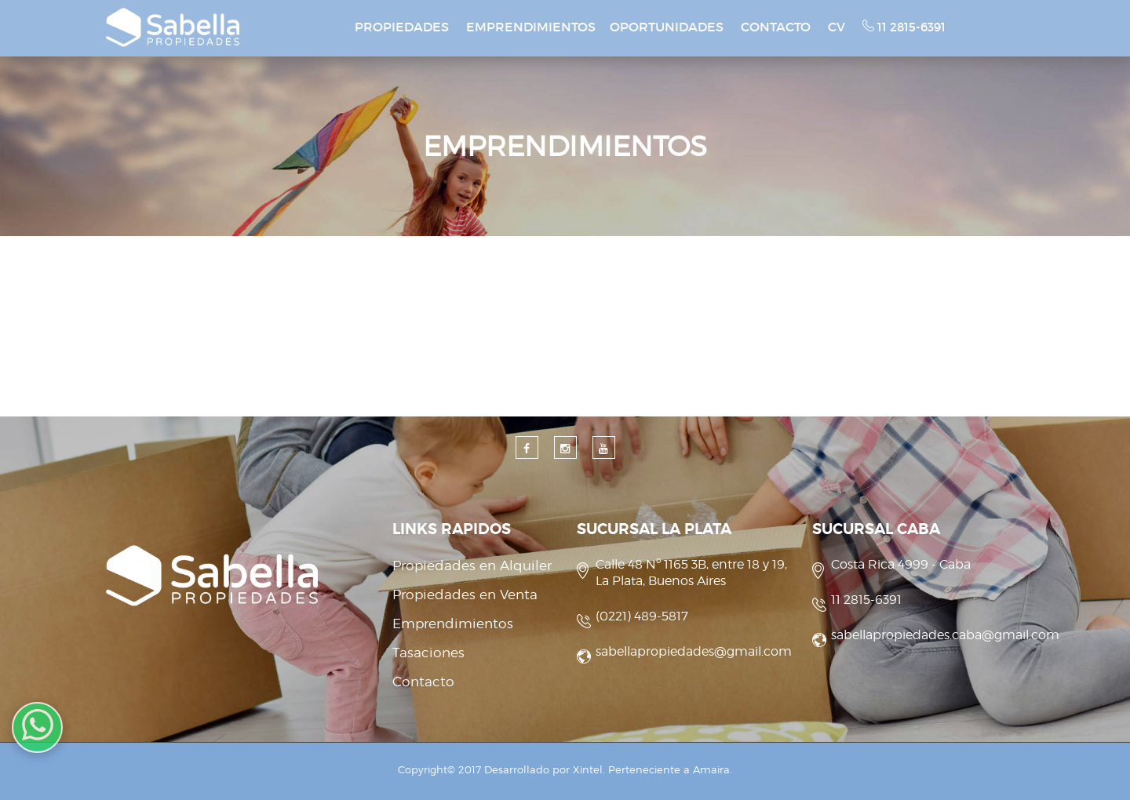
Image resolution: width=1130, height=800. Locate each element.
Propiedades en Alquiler (472, 565)
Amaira (711, 769)
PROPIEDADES (402, 27)
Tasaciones (428, 652)
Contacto (423, 681)
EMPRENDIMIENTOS (531, 27)
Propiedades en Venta (465, 594)
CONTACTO (776, 27)
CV (836, 27)
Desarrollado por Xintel (543, 769)
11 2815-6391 (904, 27)
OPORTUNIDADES (667, 27)
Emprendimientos (452, 623)
